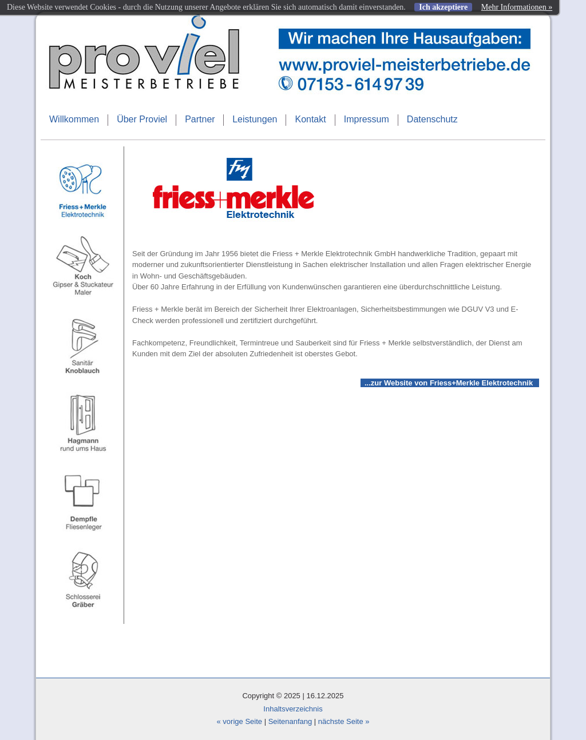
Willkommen (74, 119)
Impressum (366, 119)
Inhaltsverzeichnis (292, 709)
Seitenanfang (290, 721)
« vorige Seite (240, 721)
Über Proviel (142, 119)
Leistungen (254, 119)
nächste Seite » (344, 721)
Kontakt (310, 119)
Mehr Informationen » (516, 7)
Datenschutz (432, 119)
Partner (200, 119)
